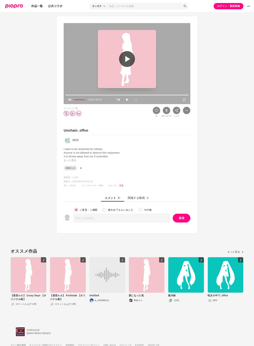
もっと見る (235, 251)
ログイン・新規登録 (228, 6)
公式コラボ (55, 6)
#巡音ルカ (70, 168)
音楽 (121, 185)
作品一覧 (37, 6)
